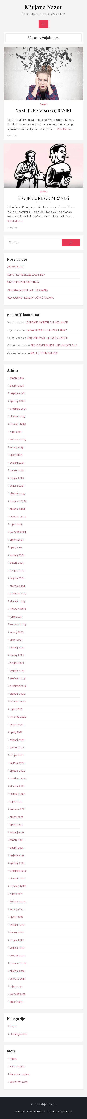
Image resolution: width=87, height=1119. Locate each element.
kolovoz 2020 (18, 901)
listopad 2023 (18, 609)
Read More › (65, 129)
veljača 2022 (17, 763)
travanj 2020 (17, 932)
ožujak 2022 (17, 755)
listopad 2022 (18, 701)
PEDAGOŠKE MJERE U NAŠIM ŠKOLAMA (30, 297)
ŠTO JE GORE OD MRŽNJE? (43, 198)
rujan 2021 (16, 801)
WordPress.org (18, 1081)
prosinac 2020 (18, 870)
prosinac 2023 (18, 593)
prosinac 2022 (18, 686)
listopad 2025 (18, 424)
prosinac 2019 (18, 963)
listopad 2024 (18, 516)
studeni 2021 (17, 786)
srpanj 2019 (16, 1001)
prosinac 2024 (18, 501)
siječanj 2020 (17, 955)
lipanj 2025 (16, 455)
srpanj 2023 (16, 632)
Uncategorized (18, 1034)
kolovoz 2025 (18, 439)
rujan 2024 (16, 524)
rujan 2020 (16, 893)
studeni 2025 (17, 416)
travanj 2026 (17, 378)
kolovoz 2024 (18, 532)
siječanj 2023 (17, 678)
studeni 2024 (17, 508)
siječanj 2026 (17, 401)
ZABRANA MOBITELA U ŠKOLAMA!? (27, 290)
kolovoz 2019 (18, 994)
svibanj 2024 (17, 555)
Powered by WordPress (28, 1111)
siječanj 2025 (17, 493)
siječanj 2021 (17, 863)
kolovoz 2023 (18, 624)
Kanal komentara (19, 1074)
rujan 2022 (16, 709)
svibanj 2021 (17, 832)
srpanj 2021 (16, 816)
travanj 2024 (17, 562)
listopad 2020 (18, 886)
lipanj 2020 (16, 917)
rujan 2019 (16, 986)
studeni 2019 (17, 970)
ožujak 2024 (17, 570)
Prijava (13, 1058)
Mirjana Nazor (43, 7)
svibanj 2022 (17, 739)
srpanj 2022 (16, 724)
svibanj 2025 (17, 462)
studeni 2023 (17, 601)
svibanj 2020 (17, 924)
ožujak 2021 (16, 847)
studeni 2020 (17, 878)
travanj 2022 (17, 747)
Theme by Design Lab (60, 1111)
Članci (43, 104)
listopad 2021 (17, 793)
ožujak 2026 (17, 385)
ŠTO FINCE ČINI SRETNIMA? (23, 282)
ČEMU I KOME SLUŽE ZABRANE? (26, 274)
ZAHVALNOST (15, 267)
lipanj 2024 (16, 547)
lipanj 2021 (16, 824)
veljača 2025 (17, 485)
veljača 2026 (17, 393)
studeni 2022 (17, 693)
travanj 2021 (16, 840)
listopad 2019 (17, 978)
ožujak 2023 (17, 662)
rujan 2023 (16, 616)
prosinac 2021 (18, 778)
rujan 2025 (16, 431)
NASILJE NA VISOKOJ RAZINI (43, 110)
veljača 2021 (17, 855)
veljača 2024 (17, 578)
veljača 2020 (17, 947)
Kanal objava (17, 1066)
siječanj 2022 (17, 770)
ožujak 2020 (17, 940)
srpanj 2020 (17, 909)
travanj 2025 (17, 470)
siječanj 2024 (17, 585)
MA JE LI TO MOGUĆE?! (44, 353)
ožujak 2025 (17, 478)
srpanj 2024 (16, 539)
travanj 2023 (17, 655)
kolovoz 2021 (18, 809)
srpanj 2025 (16, 447)
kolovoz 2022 (18, 716)
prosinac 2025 (18, 408)
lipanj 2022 (16, 732)
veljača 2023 (17, 670)
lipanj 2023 (16, 639)
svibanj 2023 (17, 647)
